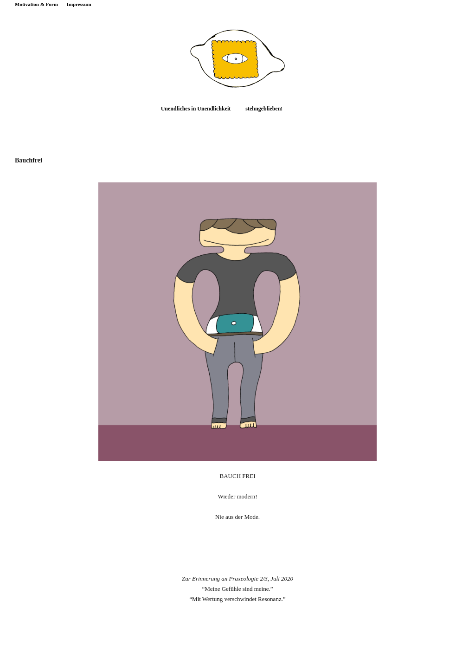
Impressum (79, 4)
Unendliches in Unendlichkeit (196, 108)
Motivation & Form (36, 4)
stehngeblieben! (263, 108)
